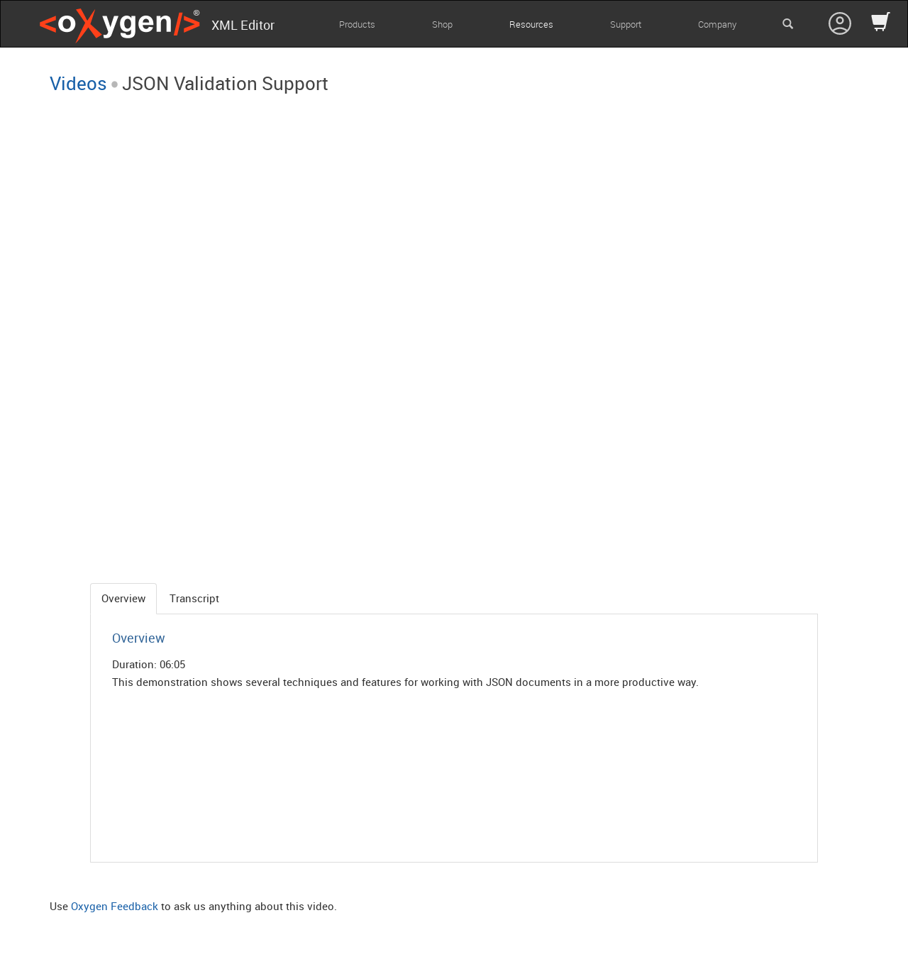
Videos (78, 83)
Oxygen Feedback (114, 906)
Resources (531, 24)
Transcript (194, 598)
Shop (442, 24)
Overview (123, 598)
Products (357, 24)
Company (717, 24)
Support (625, 24)
